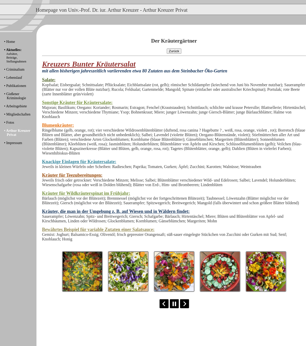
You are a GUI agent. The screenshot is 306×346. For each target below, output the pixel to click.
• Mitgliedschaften (17, 114)
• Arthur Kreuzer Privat (17, 133)
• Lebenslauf (13, 78)
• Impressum (13, 143)
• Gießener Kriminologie (15, 96)
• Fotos (9, 122)
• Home (9, 42)
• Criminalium (14, 69)
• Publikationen (15, 86)
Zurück (174, 51)
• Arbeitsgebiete (15, 106)
